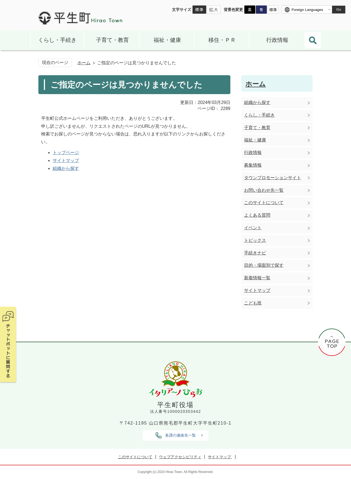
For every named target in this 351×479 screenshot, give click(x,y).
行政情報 (277, 40)
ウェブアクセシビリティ (180, 457)
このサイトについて (135, 457)
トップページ (66, 152)
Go (338, 9)
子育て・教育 (112, 40)
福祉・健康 (167, 40)
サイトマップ (66, 160)
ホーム (83, 62)
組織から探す (66, 168)
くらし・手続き (57, 40)
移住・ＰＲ (222, 40)
